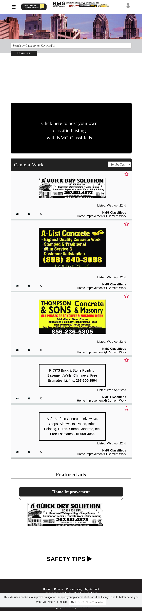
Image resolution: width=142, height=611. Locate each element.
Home (46, 589)
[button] (20, 500)
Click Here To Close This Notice (87, 602)
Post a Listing (74, 589)
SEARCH (24, 53)
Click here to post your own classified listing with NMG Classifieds (69, 130)
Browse (58, 589)
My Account (92, 589)
